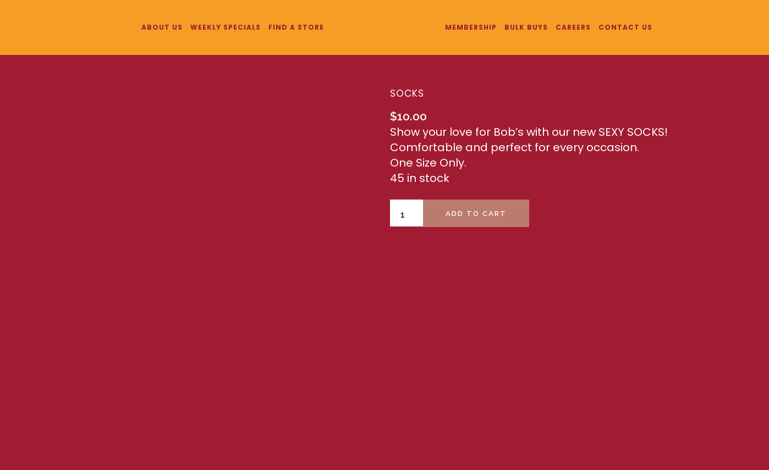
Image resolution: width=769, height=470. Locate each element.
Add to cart (476, 213)
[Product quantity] (406, 214)
